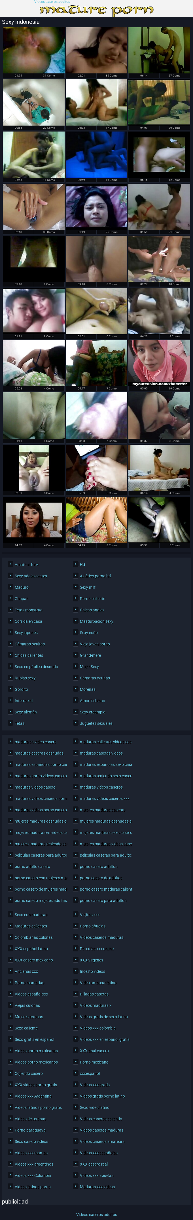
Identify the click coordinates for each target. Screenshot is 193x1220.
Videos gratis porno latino (102, 1096)
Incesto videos (92, 971)
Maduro (22, 587)
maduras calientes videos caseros (105, 742)
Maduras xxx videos (97, 1187)
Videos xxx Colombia (33, 1175)
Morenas (88, 689)
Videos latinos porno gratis (38, 1107)
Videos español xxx (31, 994)
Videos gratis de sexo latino (104, 1016)
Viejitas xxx (89, 914)
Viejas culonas (27, 1005)
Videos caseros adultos (52, 2)
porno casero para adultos (103, 900)
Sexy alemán (26, 712)
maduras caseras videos (101, 753)
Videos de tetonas (30, 1119)
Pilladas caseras (94, 994)
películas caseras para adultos (105, 855)
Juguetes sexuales (96, 723)
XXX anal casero (94, 1051)
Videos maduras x (95, 1005)
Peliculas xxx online (97, 948)
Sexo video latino (94, 1107)
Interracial (24, 700)
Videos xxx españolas (99, 1153)
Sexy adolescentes (31, 576)
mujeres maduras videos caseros (105, 844)
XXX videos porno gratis (36, 1085)
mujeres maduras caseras (102, 810)
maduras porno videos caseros (39, 776)
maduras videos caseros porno (39, 798)
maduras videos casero (35, 787)
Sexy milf (88, 587)
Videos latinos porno (33, 1187)
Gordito (21, 689)
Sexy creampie (92, 712)
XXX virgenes (91, 960)
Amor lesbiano (92, 700)
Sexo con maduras (31, 914)
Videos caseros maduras (101, 937)
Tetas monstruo (29, 610)
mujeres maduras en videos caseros (39, 832)
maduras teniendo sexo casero (105, 776)
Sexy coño (89, 632)
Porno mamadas (29, 982)
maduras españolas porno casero (39, 764)
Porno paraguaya (30, 1130)
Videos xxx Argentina (33, 1096)
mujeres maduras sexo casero (105, 832)
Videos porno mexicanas (36, 1051)
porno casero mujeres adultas (39, 900)
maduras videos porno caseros (39, 810)
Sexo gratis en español (34, 1039)
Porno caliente (92, 598)
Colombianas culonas (34, 937)
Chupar (21, 598)
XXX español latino (31, 948)
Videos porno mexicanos (36, 1062)
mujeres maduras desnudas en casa (105, 821)
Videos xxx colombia (98, 1028)
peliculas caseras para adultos (39, 855)
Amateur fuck (27, 564)
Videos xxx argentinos (34, 1164)
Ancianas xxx (26, 971)
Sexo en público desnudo (36, 666)
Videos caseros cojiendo (101, 1119)
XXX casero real (94, 1164)
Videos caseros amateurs (102, 1141)
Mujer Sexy (89, 666)
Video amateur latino (98, 982)
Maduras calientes (31, 926)
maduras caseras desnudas (39, 753)
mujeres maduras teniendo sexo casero (39, 844)
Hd (82, 564)
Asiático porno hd (95, 576)
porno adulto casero (32, 866)
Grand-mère (90, 655)
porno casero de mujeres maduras (39, 889)
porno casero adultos (98, 866)
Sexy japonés (26, 632)
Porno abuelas (92, 926)
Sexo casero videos (31, 1141)
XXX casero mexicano (34, 960)
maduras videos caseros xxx (105, 798)
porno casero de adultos (101, 878)
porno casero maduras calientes (105, 889)
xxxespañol (90, 1073)
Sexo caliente (26, 1028)
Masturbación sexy (96, 621)
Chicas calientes (29, 655)
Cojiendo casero (29, 1073)
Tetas (19, 723)
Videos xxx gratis (95, 1085)
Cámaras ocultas (30, 644)
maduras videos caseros (101, 787)
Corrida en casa (28, 621)
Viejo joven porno (95, 644)
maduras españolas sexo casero (105, 764)
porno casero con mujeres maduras (39, 878)
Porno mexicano (94, 1062)
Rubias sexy (25, 678)
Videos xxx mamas (31, 1153)
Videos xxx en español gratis (105, 1039)
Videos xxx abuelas (96, 1175)
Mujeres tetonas (29, 1016)
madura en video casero (36, 742)
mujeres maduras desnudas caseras (39, 821)
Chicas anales (92, 610)
